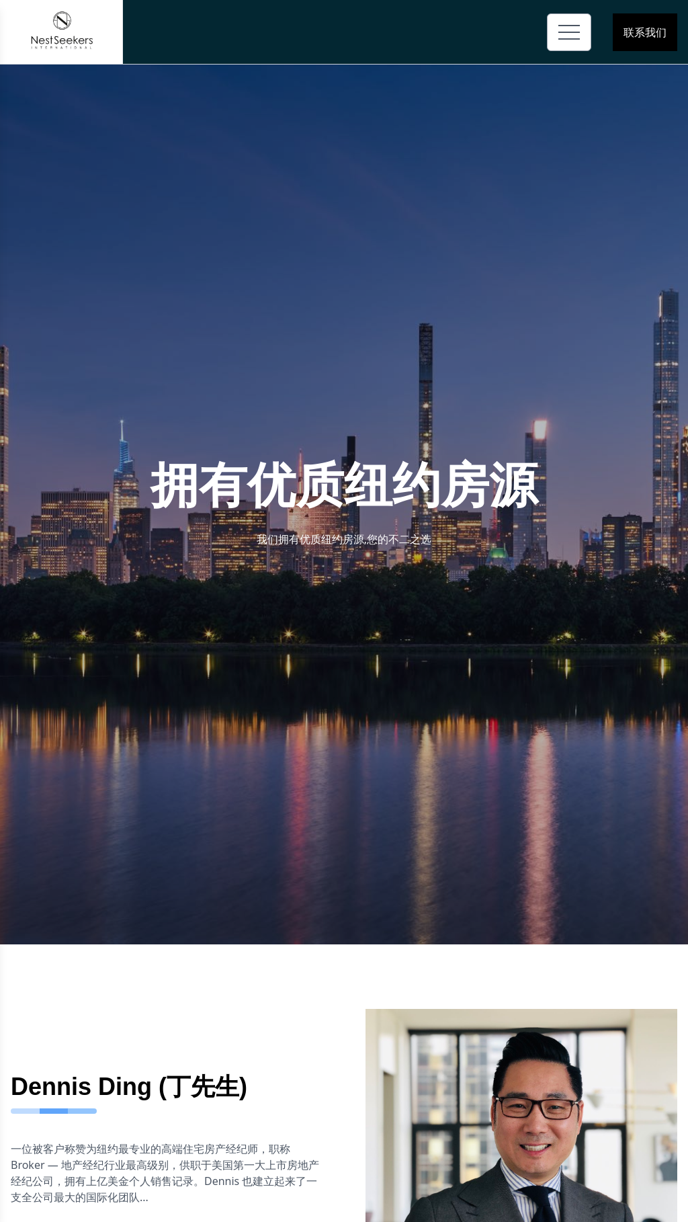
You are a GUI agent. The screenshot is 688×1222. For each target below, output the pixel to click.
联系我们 (645, 32)
